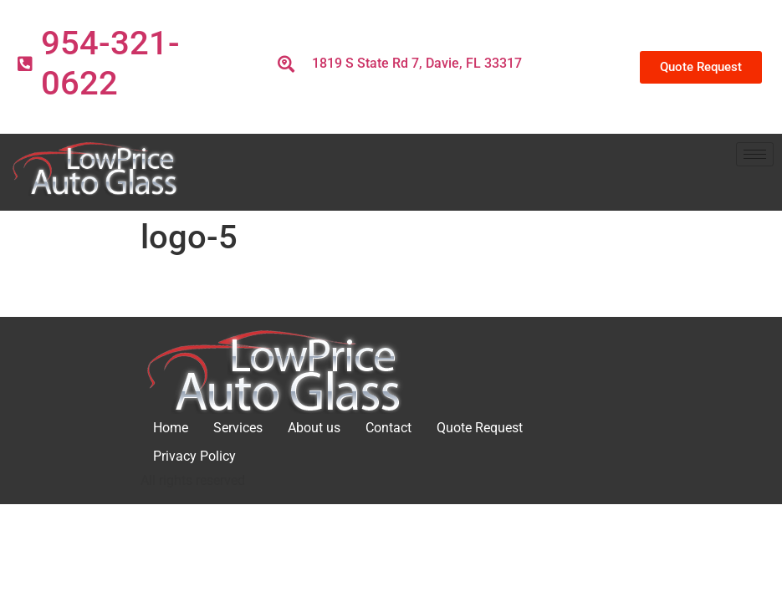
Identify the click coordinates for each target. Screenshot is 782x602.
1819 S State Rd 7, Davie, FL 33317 (417, 63)
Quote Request (480, 428)
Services (238, 428)
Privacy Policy (194, 456)
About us (314, 428)
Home (170, 428)
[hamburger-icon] (755, 154)
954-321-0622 (110, 63)
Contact (388, 428)
